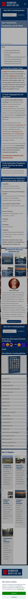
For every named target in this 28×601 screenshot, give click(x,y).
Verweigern (14, 597)
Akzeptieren (14, 593)
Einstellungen (20, 589)
